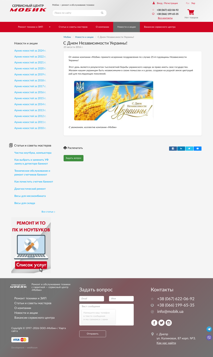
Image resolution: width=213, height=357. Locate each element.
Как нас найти (166, 343)
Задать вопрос (73, 158)
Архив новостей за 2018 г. (30, 80)
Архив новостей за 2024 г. (30, 50)
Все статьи (48, 212)
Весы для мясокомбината (30, 196)
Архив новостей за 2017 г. (30, 86)
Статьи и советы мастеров (73, 27)
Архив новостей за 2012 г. (30, 116)
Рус (188, 3)
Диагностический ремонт (30, 189)
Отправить (92, 334)
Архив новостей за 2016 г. (30, 92)
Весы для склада (24, 203)
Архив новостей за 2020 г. (30, 68)
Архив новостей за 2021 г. (30, 62)
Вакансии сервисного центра (159, 27)
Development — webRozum (24, 347)
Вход (157, 3)
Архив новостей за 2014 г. (30, 104)
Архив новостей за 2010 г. (30, 128)
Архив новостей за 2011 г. (30, 122)
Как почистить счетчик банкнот (33, 181)
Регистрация (171, 3)
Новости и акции (126, 27)
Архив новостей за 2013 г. (30, 110)
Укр (193, 3)
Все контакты (165, 18)
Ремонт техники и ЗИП (30, 27)
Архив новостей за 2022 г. (30, 56)
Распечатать (73, 148)
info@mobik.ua (167, 312)
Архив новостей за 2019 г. (30, 74)
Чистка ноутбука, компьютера (32, 153)
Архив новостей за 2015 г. (30, 98)
